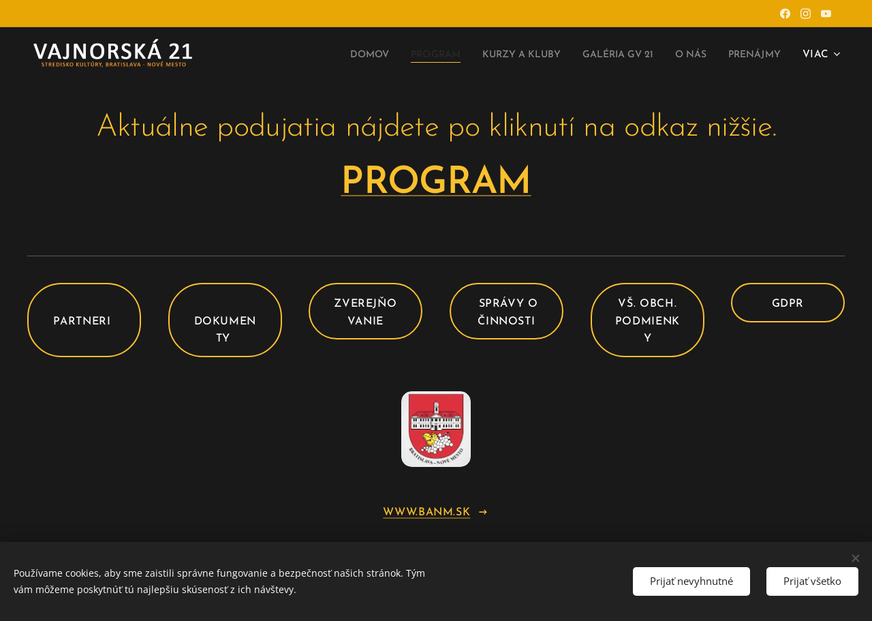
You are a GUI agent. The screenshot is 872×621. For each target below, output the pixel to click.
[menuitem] (327, 55)
